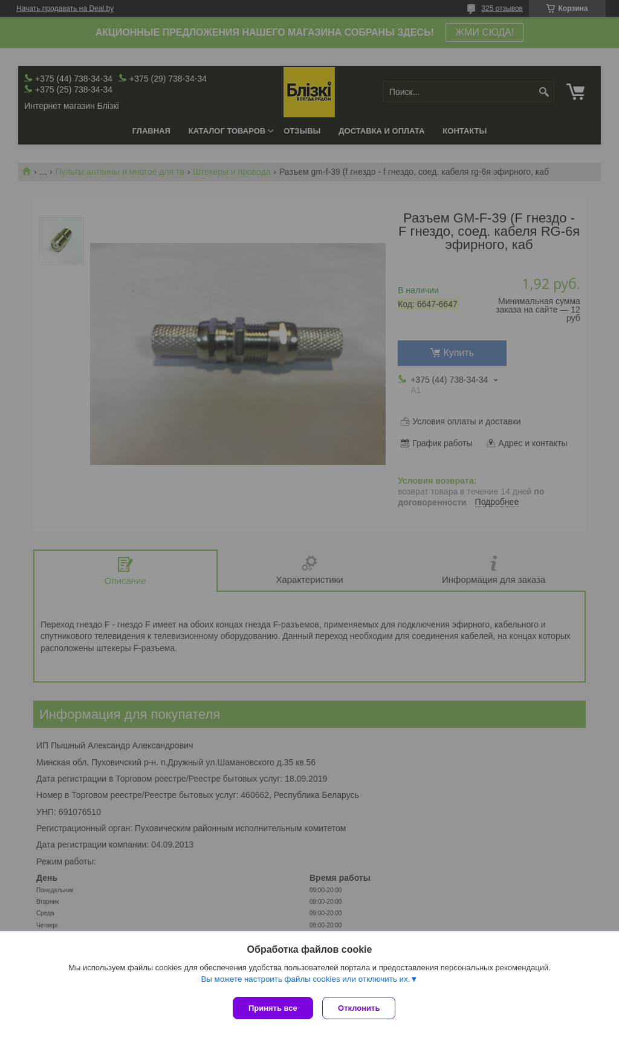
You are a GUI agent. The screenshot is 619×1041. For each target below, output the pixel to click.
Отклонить (362, 1008)
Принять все (272, 1008)
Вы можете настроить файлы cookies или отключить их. (305, 981)
